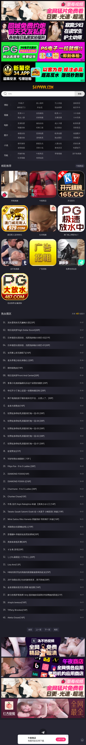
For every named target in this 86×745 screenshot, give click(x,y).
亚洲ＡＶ (21, 113)
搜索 (79, 94)
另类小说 (39, 148)
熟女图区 (58, 137)
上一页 (38, 629)
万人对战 (58, 103)
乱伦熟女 (58, 127)
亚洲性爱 (21, 123)
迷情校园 (21, 148)
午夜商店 (39, 153)
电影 (6, 125)
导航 (6, 155)
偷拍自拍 (39, 123)
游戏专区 (76, 103)
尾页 (56, 629)
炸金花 (39, 107)
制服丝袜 (21, 127)
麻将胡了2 (21, 107)
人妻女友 (58, 143)
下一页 (47, 629)
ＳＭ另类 (76, 117)
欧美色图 (58, 133)
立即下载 (60, 739)
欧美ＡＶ (58, 113)
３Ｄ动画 (76, 113)
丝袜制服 (39, 117)
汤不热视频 (76, 153)
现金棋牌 (58, 107)
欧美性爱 (76, 123)
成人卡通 (58, 123)
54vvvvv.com (43, 87)
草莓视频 (58, 153)
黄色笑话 (58, 148)
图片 (6, 135)
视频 (6, 115)
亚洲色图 (39, 133)
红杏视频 (21, 158)
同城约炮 (21, 153)
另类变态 (76, 127)
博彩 (6, 105)
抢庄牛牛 (76, 107)
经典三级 (39, 127)
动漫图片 (76, 133)
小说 (6, 145)
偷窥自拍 (21, 133)
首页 (30, 629)
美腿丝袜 (21, 137)
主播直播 (58, 117)
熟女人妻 (21, 117)
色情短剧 (39, 158)
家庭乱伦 (39, 143)
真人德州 (39, 103)
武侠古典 (76, 143)
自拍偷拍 (39, 113)
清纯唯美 (39, 137)
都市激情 (21, 143)
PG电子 (21, 103)
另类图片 (76, 137)
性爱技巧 (76, 148)
